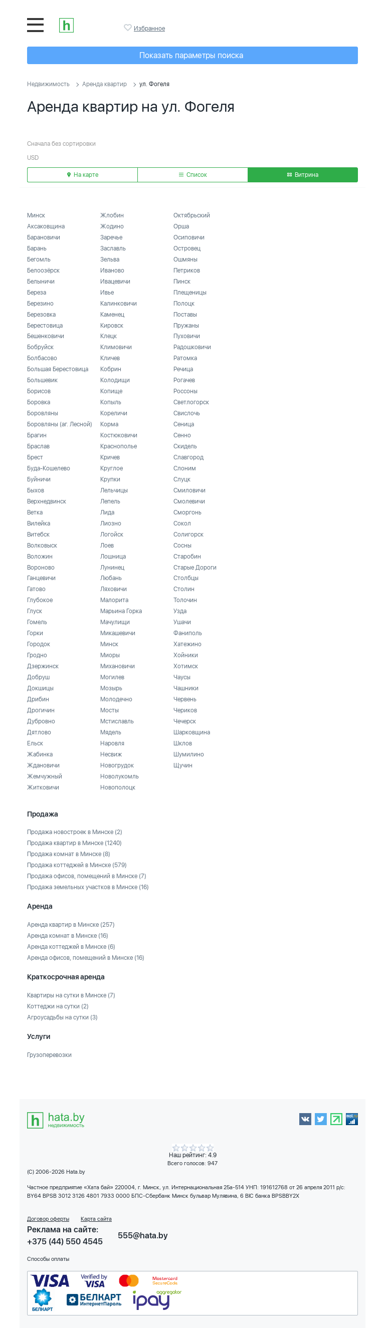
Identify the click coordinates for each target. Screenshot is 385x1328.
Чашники (186, 688)
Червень (185, 699)
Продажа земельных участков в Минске (88, 887)
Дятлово (39, 732)
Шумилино (188, 754)
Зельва (109, 259)
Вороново (41, 567)
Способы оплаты (48, 1259)
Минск (36, 215)
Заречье (111, 237)
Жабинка (40, 754)
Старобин (187, 556)
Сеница (183, 424)
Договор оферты (48, 1219)
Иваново (112, 270)
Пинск (181, 281)
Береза (36, 292)
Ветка (35, 512)
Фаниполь (187, 633)
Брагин (37, 435)
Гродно (37, 655)
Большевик (42, 380)
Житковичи (43, 787)
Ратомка (185, 358)
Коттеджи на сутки (58, 1006)
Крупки (110, 479)
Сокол (182, 523)
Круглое (111, 468)
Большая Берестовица (57, 369)
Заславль (113, 248)
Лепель (110, 501)
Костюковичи (118, 435)
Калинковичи (118, 303)
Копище (111, 391)
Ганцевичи (41, 578)
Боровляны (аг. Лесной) (59, 424)
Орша (181, 226)
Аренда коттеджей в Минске (71, 946)
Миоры (110, 655)
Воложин (40, 556)
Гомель (37, 622)
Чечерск (184, 721)
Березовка (41, 314)
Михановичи (117, 666)
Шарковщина (191, 732)
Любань (111, 578)
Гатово (36, 589)
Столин (184, 589)
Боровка (38, 402)
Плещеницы (190, 292)
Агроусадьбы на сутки (62, 1017)
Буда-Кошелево (48, 468)
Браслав (38, 446)
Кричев (110, 457)
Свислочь (186, 413)
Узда (179, 611)
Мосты (109, 710)
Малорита (114, 600)
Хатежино (187, 644)
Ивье (107, 292)
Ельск (35, 743)
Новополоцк (117, 787)
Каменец (112, 314)
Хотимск (185, 666)
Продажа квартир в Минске (74, 843)
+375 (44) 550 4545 (65, 1241)
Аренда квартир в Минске (71, 924)
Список (193, 174)
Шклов (182, 743)
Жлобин (112, 215)
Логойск (111, 534)
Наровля (112, 743)
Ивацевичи (115, 281)
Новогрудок (117, 765)
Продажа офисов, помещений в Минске (86, 876)
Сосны (182, 545)
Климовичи (116, 347)
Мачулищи (115, 622)
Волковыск (42, 545)
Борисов (39, 391)
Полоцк (184, 303)
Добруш (38, 677)
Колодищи (115, 380)
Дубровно (41, 721)
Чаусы (181, 677)
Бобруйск (40, 347)
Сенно (182, 435)
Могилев (112, 677)
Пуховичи (186, 336)
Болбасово (42, 358)
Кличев (110, 358)
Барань (37, 248)
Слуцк (181, 479)
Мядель (110, 732)
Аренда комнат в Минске (67, 935)
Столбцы (186, 578)
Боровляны (42, 413)
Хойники (185, 655)
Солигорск (188, 534)
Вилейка (38, 523)
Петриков (186, 270)
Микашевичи (117, 633)
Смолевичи (189, 501)
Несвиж (111, 754)
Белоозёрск (43, 270)
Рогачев (184, 380)
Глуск (34, 611)
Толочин (185, 600)
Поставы (185, 314)
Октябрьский (191, 215)
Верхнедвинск (46, 501)
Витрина (302, 174)
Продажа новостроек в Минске (74, 832)
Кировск (111, 325)
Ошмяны (185, 259)
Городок (38, 644)
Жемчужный (44, 776)
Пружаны (186, 325)
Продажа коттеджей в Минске (77, 865)
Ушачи (182, 622)
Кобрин (110, 369)
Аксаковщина (46, 226)
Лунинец (112, 567)
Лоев (107, 545)
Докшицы (40, 688)
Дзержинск (43, 666)
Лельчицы (114, 490)
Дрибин (38, 699)
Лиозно (110, 523)
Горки (35, 633)
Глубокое (40, 600)
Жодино (112, 226)
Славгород (188, 457)
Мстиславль (117, 721)
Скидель (185, 446)
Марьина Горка (121, 611)
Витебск (38, 534)
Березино (40, 303)
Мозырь (111, 688)
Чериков (185, 710)
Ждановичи (43, 765)
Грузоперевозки (49, 1054)
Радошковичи (192, 347)
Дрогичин (41, 710)
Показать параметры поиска (191, 55)
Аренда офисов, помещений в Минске (85, 957)
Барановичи (43, 237)
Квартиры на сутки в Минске (71, 995)
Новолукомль (119, 776)
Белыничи (41, 281)
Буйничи (39, 479)
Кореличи (113, 413)
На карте (82, 174)
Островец (187, 248)
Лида (107, 512)
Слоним (184, 468)
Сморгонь (187, 512)
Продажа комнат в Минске (68, 854)
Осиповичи (189, 237)
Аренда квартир (104, 84)
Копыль (110, 402)
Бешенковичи (45, 336)
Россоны (185, 391)
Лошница (113, 556)
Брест (35, 457)
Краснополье (118, 446)
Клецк (108, 336)
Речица (183, 369)
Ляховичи (113, 589)
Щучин (182, 765)
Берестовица (45, 325)
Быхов (35, 490)
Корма (109, 424)
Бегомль (39, 259)
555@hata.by (143, 1235)
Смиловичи (189, 490)
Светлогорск (191, 402)
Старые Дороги (195, 567)
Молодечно (116, 699)
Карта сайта (96, 1219)
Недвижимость (48, 84)
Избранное (129, 28)
